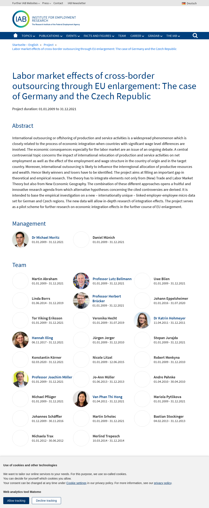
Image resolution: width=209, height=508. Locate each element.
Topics (27, 36)
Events (71, 36)
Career (135, 36)
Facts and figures (97, 36)
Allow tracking (16, 500)
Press (45, 3)
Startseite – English (15, 35)
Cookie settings (76, 483)
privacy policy (162, 483)
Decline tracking (46, 500)
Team (122, 36)
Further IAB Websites (25, 3)
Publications (49, 36)
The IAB (171, 36)
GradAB (153, 36)
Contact (58, 3)
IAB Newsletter (77, 3)
